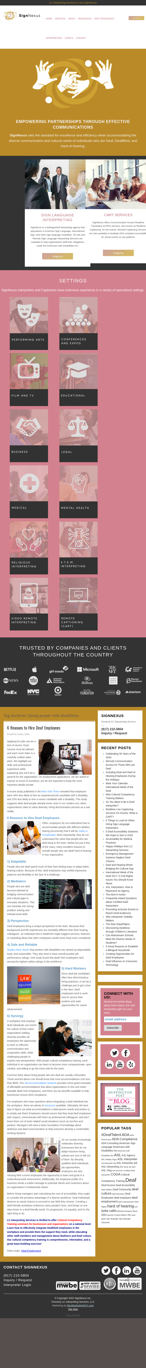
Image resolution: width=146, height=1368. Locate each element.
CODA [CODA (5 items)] (115, 1174)
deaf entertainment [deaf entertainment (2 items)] (126, 1202)
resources (49, 1105)
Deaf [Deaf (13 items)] (130, 1180)
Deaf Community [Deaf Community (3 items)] (122, 1189)
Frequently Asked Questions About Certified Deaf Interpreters (121, 902)
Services (60, 18)
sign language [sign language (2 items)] (112, 1219)
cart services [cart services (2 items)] (117, 1170)
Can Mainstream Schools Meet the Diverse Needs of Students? (120, 939)
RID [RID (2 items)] (129, 1215)
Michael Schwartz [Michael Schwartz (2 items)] (124, 1211)
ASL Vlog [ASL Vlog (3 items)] (106, 1170)
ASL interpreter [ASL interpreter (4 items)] (127, 1159)
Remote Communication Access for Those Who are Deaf (120, 765)
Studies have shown (18, 949)
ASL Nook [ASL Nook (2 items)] (124, 1167)
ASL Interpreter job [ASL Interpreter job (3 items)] (127, 1163)
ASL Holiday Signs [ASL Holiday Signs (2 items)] (109, 1159)
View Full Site (73, 1315)
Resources (85, 18)
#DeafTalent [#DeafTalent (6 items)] (111, 1135)
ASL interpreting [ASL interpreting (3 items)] (110, 1166)
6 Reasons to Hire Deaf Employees (33, 727)
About (71, 18)
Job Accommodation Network (40, 1083)
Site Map (73, 1309)
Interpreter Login (17, 1285)
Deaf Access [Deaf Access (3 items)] (108, 1185)
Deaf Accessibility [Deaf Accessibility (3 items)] (125, 1185)
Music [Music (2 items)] (135, 1211)
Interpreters (54, 38)
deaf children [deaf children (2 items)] (106, 1190)
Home (49, 18)
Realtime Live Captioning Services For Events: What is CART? (122, 813)
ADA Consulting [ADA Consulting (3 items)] (110, 1143)
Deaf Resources (104, 18)
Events (69, 38)
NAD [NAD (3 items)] (104, 1214)
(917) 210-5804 (112, 729)
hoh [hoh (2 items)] (136, 1207)
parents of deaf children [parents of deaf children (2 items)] (117, 1215)
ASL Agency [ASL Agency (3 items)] (128, 1155)
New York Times (50, 791)
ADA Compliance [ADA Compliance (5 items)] (124, 1139)
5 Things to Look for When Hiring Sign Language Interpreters (120, 824)
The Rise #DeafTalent (118, 924)
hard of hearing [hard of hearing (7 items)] (120, 1206)
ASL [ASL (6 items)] (117, 1155)
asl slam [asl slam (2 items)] (132, 1167)
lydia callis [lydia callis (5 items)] (109, 1211)
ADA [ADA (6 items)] (125, 1135)
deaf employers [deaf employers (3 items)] (122, 1197)
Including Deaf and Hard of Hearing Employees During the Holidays (120, 776)
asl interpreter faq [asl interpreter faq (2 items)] (108, 1163)
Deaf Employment (31, 1250)
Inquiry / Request (114, 733)
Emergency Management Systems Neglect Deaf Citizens (119, 857)
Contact (81, 38)
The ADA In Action (116, 894)
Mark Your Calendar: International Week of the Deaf (119, 787)
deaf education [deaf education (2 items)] (118, 1194)
